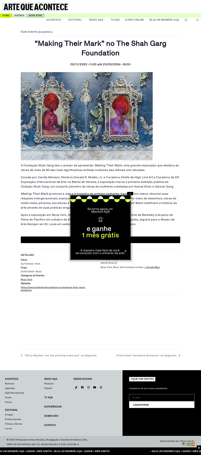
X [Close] (130, 194)
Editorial (75, 20)
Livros (8, 428)
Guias (8, 397)
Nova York (26, 279)
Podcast (49, 384)
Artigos (9, 415)
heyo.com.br (187, 441)
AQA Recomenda (14, 393)
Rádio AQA (96, 20)
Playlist (48, 388)
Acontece (53, 20)
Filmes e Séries (13, 424)
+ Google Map (152, 267)
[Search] (197, 20)
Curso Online (134, 20)
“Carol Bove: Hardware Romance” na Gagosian (146, 355)
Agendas (10, 388)
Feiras (8, 402)
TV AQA (115, 20)
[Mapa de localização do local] (100, 321)
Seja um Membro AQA (164, 20)
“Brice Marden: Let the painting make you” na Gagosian (60, 355)
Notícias (10, 384)
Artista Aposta (13, 419)
